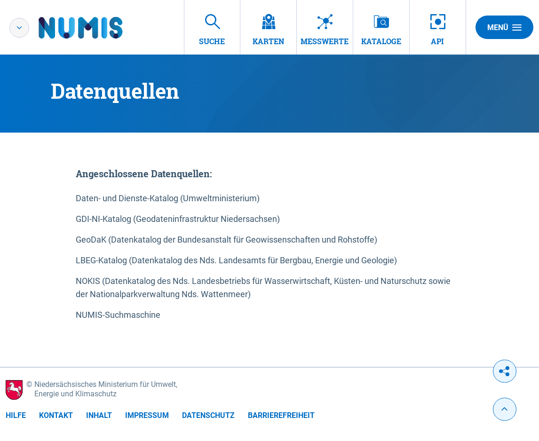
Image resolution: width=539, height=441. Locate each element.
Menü (504, 27)
